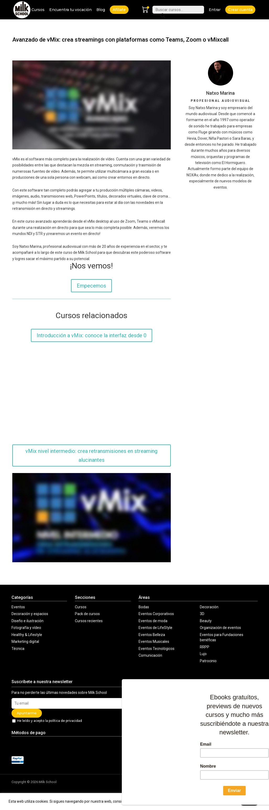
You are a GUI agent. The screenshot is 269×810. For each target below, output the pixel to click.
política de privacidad (65, 721)
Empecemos (91, 286)
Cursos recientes (89, 621)
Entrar (215, 9)
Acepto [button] (249, 801)
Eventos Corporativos (156, 614)
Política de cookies (240, 782)
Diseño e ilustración (27, 621)
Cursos (38, 9)
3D (202, 614)
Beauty (206, 621)
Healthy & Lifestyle (27, 635)
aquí (232, 801)
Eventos (18, 607)
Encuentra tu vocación (70, 9)
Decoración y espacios (30, 614)
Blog (100, 9)
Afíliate (119, 9)
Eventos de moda (153, 621)
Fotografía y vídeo (26, 628)
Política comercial (205, 782)
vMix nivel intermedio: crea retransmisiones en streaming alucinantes (91, 455)
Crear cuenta (240, 9)
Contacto (141, 787)
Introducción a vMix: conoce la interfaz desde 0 (91, 335)
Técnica (18, 648)
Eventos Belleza (152, 635)
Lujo (203, 654)
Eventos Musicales (154, 641)
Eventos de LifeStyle (155, 628)
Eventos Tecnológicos (156, 648)
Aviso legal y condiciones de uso (159, 782)
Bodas (144, 607)
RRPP (204, 647)
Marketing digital (25, 641)
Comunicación (150, 655)
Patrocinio (208, 661)
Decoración (209, 607)
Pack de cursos (87, 614)
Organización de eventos (220, 628)
